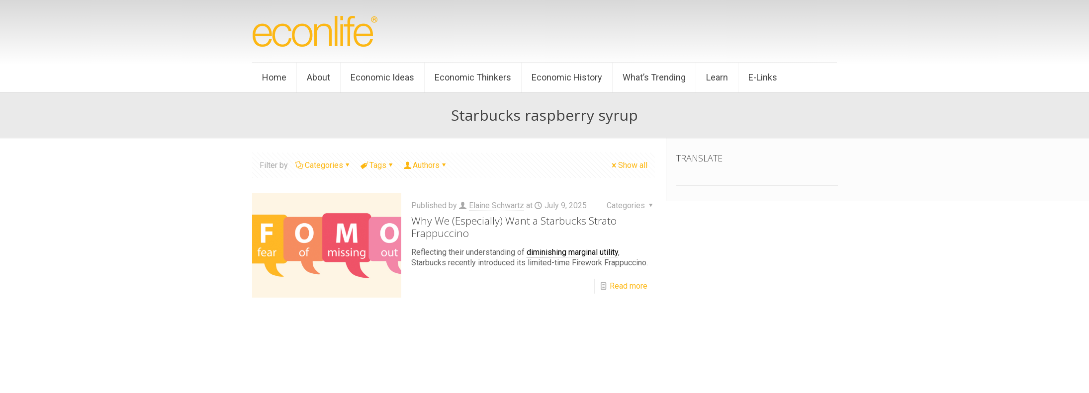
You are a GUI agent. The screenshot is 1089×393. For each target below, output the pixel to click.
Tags (377, 165)
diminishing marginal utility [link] (572, 252)
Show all (628, 165)
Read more (628, 286)
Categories (323, 165)
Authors (425, 165)
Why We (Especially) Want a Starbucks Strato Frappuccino (514, 227)
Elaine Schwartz (496, 205)
